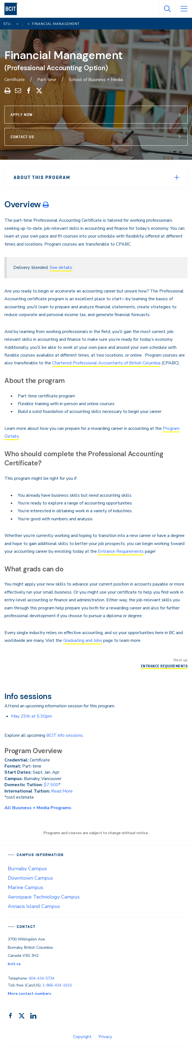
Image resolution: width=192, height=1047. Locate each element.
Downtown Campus (30, 878)
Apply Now (22, 114)
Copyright (82, 1037)
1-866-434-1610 (57, 985)
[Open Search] (167, 9)
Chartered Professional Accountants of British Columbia (106, 363)
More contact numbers (29, 993)
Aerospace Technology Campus (44, 897)
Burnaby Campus (27, 868)
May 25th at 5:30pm (31, 716)
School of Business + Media (96, 80)
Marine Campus (25, 887)
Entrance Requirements (121, 551)
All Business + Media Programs (37, 808)
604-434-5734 (41, 978)
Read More (62, 791)
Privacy (105, 1037)
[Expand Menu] (177, 177)
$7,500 (51, 785)
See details (61, 267)
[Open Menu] (183, 9)
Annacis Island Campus (34, 906)
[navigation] (13, 8)
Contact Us (22, 137)
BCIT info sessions (64, 735)
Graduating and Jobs (82, 640)
